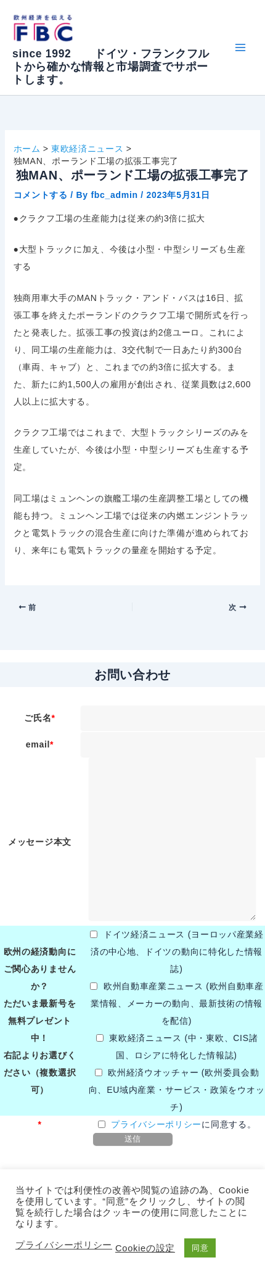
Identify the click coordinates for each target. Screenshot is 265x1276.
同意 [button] (200, 1248)
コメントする (41, 195)
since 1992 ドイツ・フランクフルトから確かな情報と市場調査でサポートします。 (111, 66)
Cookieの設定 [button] (145, 1248)
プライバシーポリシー (156, 1124)
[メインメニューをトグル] (240, 47)
